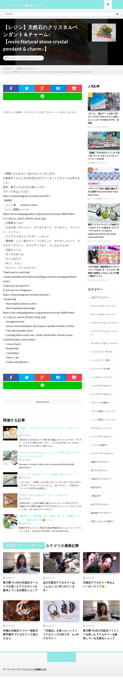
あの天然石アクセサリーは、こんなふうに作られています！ (61, 589)
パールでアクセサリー (102, 393)
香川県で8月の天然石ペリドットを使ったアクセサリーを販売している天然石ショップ (101, 645)
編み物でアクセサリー (102, 517)
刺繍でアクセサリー (99, 165)
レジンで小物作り (100, 451)
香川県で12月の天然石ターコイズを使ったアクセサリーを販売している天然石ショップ (21, 591)
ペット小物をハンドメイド (102, 201)
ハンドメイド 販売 (101, 368)
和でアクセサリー (100, 476)
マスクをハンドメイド (100, 282)
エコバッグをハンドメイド (104, 307)
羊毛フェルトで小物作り (103, 526)
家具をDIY (96, 493)
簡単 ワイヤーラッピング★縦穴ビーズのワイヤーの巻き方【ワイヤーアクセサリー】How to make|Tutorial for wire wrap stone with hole (103, 232)
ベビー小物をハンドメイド (104, 418)
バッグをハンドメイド (102, 384)
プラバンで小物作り (101, 409)
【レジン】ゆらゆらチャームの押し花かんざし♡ (47, 476)
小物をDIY (96, 501)
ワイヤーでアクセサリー (101, 243)
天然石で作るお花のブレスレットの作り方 (43, 497)
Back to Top (62, 671)
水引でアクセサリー (101, 509)
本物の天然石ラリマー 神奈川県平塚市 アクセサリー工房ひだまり (21, 643)
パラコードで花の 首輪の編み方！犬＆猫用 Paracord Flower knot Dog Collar (103, 194)
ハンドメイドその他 (101, 376)
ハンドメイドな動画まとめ (35, 683)
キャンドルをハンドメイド (104, 316)
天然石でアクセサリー (30, 60)
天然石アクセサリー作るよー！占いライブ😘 (101, 587)
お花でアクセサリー (101, 299)
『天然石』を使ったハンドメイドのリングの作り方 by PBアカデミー (61, 643)
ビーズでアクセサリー (102, 401)
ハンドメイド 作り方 (102, 359)
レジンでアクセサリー (100, 129)
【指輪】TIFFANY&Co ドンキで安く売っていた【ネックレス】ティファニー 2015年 (104, 158)
